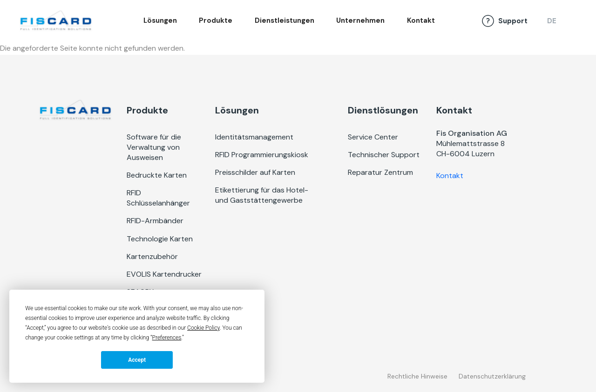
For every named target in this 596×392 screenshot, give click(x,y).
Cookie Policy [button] (203, 328)
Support (513, 21)
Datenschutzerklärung (492, 376)
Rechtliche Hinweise (417, 376)
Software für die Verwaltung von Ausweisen (154, 147)
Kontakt (421, 20)
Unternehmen (360, 20)
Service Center (373, 137)
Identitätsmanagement (254, 137)
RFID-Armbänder (155, 221)
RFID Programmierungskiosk (261, 154)
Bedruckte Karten (157, 175)
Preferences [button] (167, 337)
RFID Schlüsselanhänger (158, 198)
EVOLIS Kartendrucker (164, 274)
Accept (137, 360)
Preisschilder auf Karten (255, 172)
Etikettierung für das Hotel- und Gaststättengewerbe (261, 195)
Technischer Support (384, 154)
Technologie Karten (160, 239)
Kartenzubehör (152, 256)
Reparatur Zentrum (380, 172)
